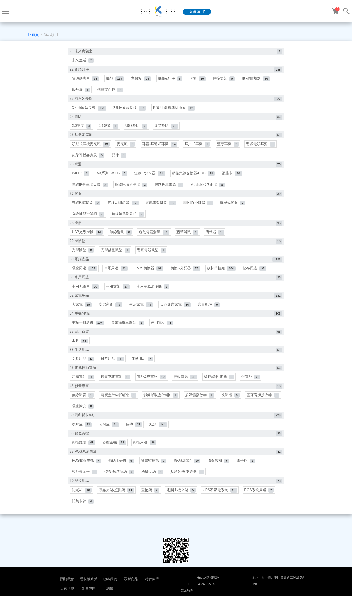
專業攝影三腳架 (128, 331)
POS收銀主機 (86, 473)
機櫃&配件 (172, 79)
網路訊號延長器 (132, 189)
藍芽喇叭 (168, 128)
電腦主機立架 (182, 503)
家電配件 (211, 312)
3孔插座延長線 (89, 109)
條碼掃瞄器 (188, 473)
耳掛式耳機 (199, 147)
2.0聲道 (82, 128)
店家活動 (67, 588)
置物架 (151, 503)
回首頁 (33, 35)
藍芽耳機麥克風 (88, 158)
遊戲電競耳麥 (263, 147)
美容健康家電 (177, 312)
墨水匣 (82, 436)
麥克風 (126, 147)
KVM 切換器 (150, 275)
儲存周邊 (257, 275)
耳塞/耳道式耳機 (161, 147)
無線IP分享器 (151, 177)
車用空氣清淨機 (154, 294)
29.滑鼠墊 (176, 247)
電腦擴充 (123, 417)
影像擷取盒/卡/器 (162, 405)
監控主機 (114, 454)
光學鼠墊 (83, 256)
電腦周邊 (84, 275)
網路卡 (234, 177)
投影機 (233, 405)
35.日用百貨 (176, 340)
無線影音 (83, 405)
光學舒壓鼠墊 (115, 256)
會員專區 (88, 588)
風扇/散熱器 (259, 79)
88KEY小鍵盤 (199, 207)
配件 (119, 158)
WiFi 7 (81, 177)
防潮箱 (82, 503)
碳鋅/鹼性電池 (221, 387)
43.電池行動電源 (176, 377)
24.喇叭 (176, 119)
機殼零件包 (110, 91)
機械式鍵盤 (234, 207)
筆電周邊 (116, 275)
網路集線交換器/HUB (195, 177)
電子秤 (248, 473)
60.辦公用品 (176, 494)
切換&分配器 (187, 275)
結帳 (109, 588)
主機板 (142, 79)
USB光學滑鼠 (87, 238)
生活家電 (142, 312)
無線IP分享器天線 (90, 189)
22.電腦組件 (176, 70)
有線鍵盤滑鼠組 (88, 219)
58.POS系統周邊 (176, 463)
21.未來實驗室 (176, 51)
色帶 (135, 436)
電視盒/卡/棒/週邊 (119, 405)
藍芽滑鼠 (189, 238)
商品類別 (51, 35)
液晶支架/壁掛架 (117, 503)
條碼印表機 (121, 473)
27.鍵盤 (176, 198)
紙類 (160, 436)
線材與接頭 (223, 275)
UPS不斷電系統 (222, 503)
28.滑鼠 (176, 228)
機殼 (116, 79)
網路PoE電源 (170, 189)
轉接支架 (226, 79)
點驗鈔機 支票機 (189, 485)
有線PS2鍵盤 (86, 207)
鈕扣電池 (83, 387)
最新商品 (131, 579)
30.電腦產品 (176, 266)
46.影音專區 (176, 396)
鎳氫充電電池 (115, 387)
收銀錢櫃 (221, 473)
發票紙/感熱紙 (120, 485)
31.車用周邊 (176, 284)
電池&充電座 (152, 387)
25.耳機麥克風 (176, 137)
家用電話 (163, 331)
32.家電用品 (176, 303)
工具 (80, 349)
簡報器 (217, 238)
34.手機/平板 (176, 321)
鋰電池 (253, 387)
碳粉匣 (109, 436)
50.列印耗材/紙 (176, 426)
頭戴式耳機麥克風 (91, 147)
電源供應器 (85, 79)
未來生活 (83, 60)
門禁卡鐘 (83, 515)
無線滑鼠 (121, 238)
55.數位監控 (176, 445)
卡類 (200, 79)
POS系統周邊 (261, 503)
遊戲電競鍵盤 (162, 207)
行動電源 (187, 387)
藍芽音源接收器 (88, 417)
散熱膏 (81, 91)
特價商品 (152, 579)
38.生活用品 (176, 359)
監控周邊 (146, 454)
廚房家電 (111, 312)
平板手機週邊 (88, 331)
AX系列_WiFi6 (112, 177)
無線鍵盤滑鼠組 (128, 219)
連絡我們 (110, 579)
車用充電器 (85, 294)
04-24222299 (206, 584)
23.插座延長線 (176, 100)
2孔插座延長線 (130, 109)
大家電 (82, 312)
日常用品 (113, 368)
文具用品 (83, 368)
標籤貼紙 (154, 485)
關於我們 (67, 579)
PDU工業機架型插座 (175, 109)
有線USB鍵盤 (123, 207)
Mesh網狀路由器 (209, 189)
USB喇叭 (138, 128)
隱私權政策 (89, 579)
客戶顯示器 (84, 485)
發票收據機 (154, 473)
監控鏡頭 (83, 454)
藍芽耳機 (230, 147)
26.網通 (176, 168)
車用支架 (118, 294)
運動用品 (143, 368)
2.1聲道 (109, 128)
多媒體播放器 (201, 405)
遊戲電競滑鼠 (155, 238)
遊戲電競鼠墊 (152, 256)
